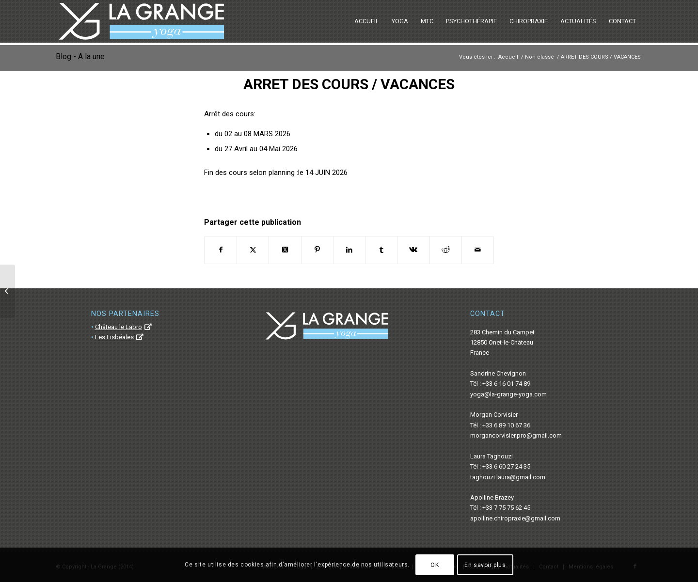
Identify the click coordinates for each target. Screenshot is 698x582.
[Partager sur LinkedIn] (349, 249)
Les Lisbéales (114, 337)
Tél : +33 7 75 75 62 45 (500, 507)
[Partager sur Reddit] (445, 249)
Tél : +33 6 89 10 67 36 (500, 425)
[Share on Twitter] (285, 249)
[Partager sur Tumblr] (381, 249)
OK (434, 565)
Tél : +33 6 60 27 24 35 (500, 466)
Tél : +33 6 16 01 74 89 (500, 383)
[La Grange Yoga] (141, 21)
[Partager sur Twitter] (253, 249)
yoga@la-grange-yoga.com (508, 394)
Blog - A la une (80, 56)
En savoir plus (485, 565)
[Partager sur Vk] (413, 249)
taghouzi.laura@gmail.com (507, 477)
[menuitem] (366, 21)
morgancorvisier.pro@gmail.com (516, 435)
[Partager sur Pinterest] (317, 249)
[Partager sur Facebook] (221, 249)
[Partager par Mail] (477, 249)
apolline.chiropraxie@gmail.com (515, 518)
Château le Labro (118, 326)
